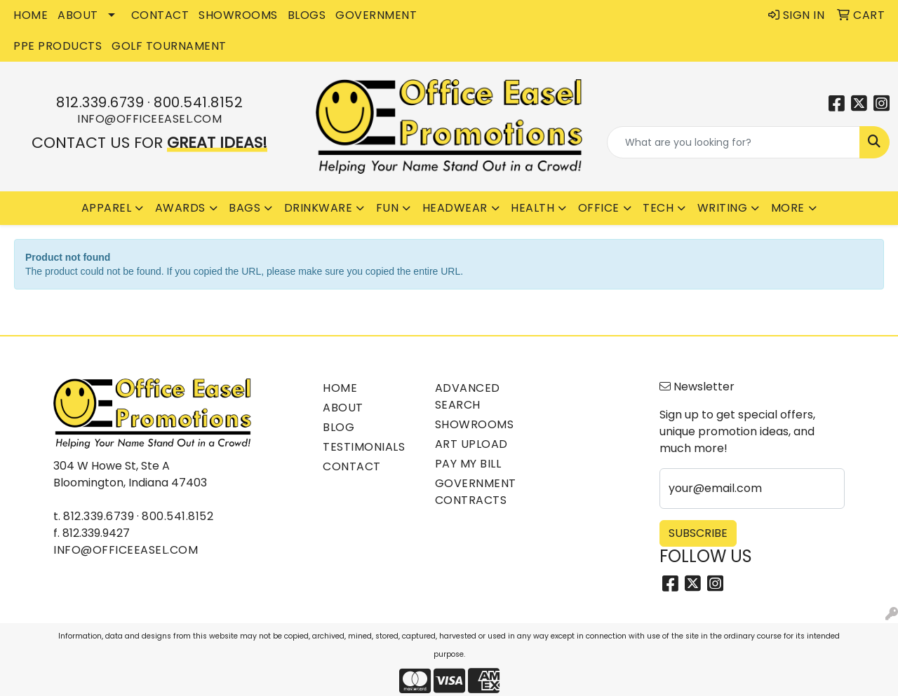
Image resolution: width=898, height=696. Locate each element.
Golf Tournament (169, 46)
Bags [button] (244, 208)
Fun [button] (387, 208)
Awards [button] (180, 208)
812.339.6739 (100, 102)
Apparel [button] (106, 208)
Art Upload (471, 444)
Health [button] (532, 208)
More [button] (788, 208)
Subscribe (698, 533)
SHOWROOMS (238, 15)
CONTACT (160, 15)
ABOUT (78, 15)
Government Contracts (475, 491)
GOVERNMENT (376, 15)
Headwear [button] (455, 208)
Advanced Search (467, 396)
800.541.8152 (198, 102)
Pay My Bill (468, 464)
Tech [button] (658, 208)
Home (340, 388)
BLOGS (307, 15)
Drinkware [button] (318, 208)
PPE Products (57, 46)
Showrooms (474, 424)
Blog (338, 427)
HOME (30, 15)
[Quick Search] (733, 142)
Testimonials (364, 447)
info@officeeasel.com (149, 119)
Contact (352, 466)
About (343, 408)
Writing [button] (722, 208)
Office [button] (598, 208)
